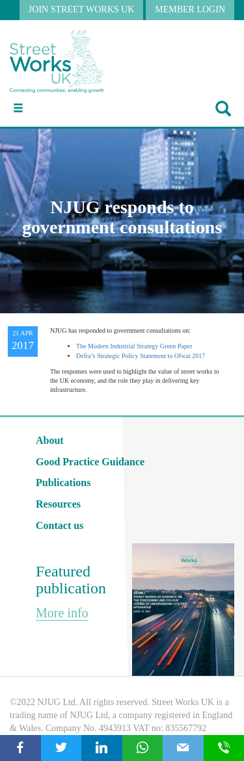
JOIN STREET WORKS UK (81, 9)
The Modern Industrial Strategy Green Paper (134, 346)
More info (62, 613)
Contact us (59, 525)
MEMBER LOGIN (190, 9)
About (50, 440)
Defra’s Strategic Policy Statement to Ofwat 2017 (140, 355)
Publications (63, 482)
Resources (58, 503)
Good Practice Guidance (90, 461)
